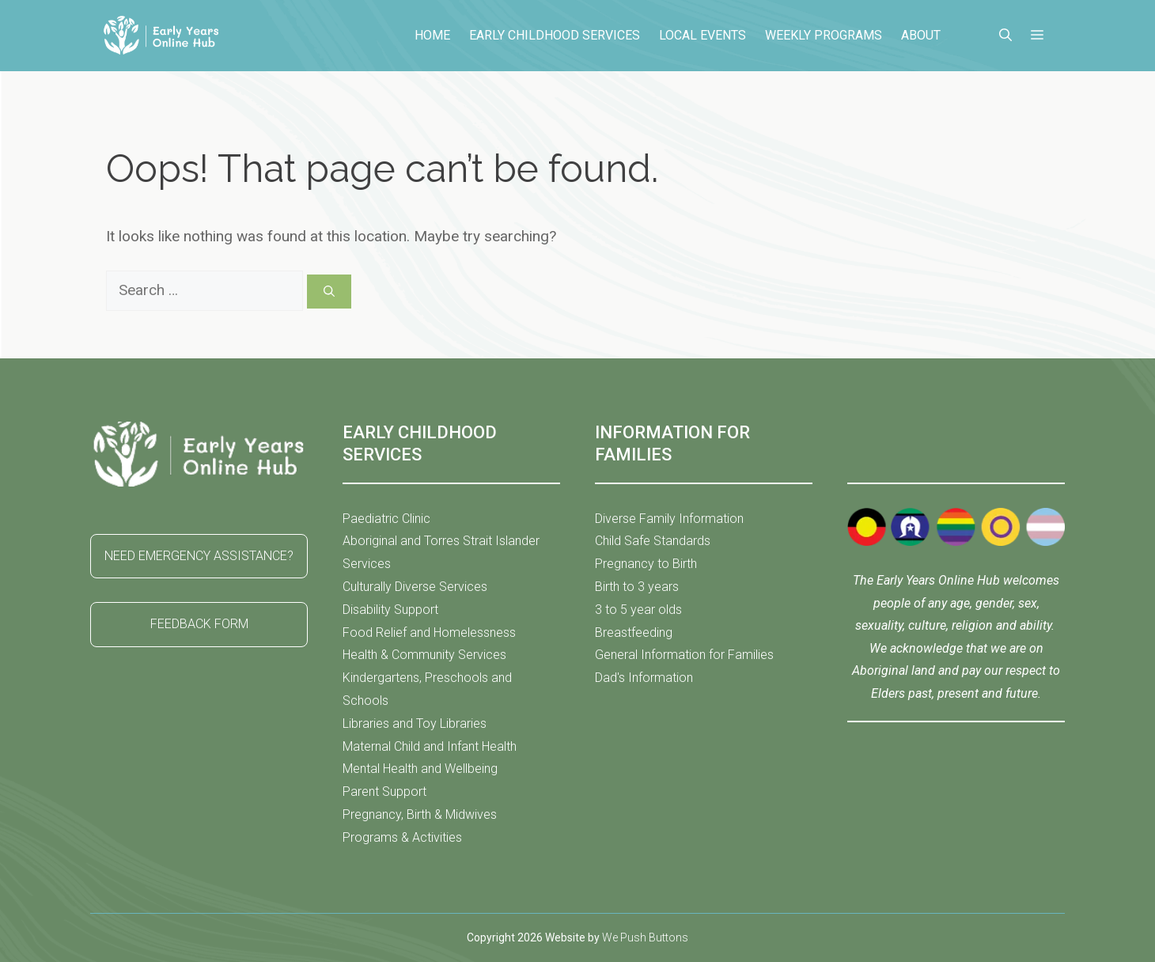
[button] (1005, 35)
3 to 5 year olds (638, 609)
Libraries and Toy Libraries (415, 723)
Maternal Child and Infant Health (430, 746)
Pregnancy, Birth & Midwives (420, 814)
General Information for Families (684, 654)
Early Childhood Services (554, 35)
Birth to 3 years (637, 586)
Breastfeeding (633, 632)
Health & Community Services (424, 654)
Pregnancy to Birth (646, 563)
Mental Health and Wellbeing (420, 768)
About (921, 35)
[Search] (329, 292)
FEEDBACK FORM (199, 623)
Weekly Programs (823, 35)
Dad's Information (644, 677)
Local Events (702, 35)
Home (432, 35)
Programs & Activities (402, 837)
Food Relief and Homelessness (429, 632)
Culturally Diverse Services (415, 586)
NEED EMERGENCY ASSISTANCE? (198, 555)
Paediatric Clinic (386, 518)
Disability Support (390, 609)
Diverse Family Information (669, 518)
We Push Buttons (645, 937)
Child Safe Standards (652, 540)
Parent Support (384, 791)
